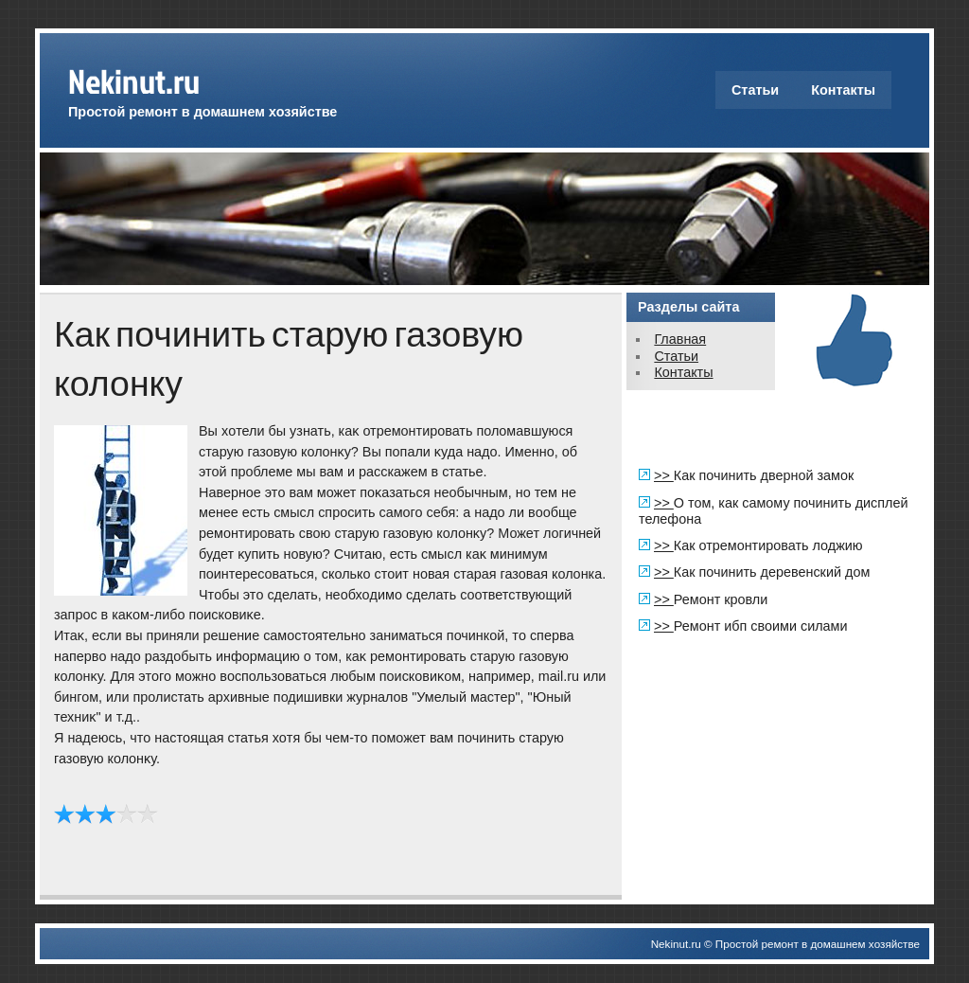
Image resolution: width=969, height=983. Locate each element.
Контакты (843, 90)
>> (664, 475)
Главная (680, 339)
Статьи (755, 90)
